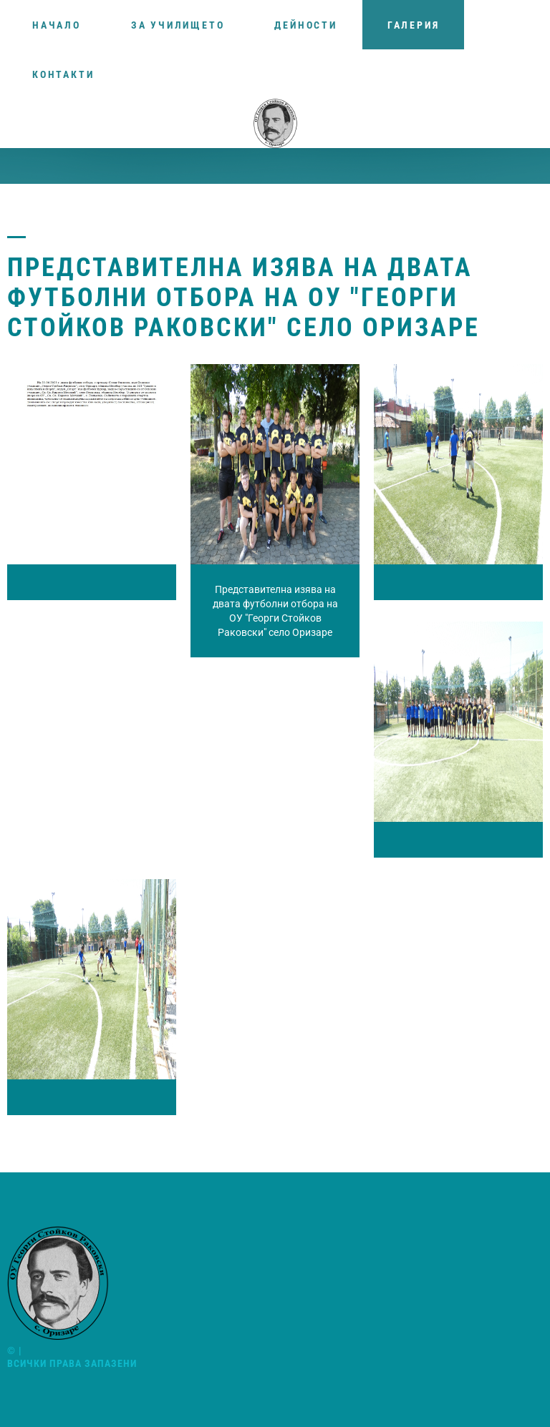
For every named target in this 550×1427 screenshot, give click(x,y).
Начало (56, 25)
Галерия (413, 25)
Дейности (305, 25)
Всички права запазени (72, 1363)
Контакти (63, 74)
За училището (178, 25)
